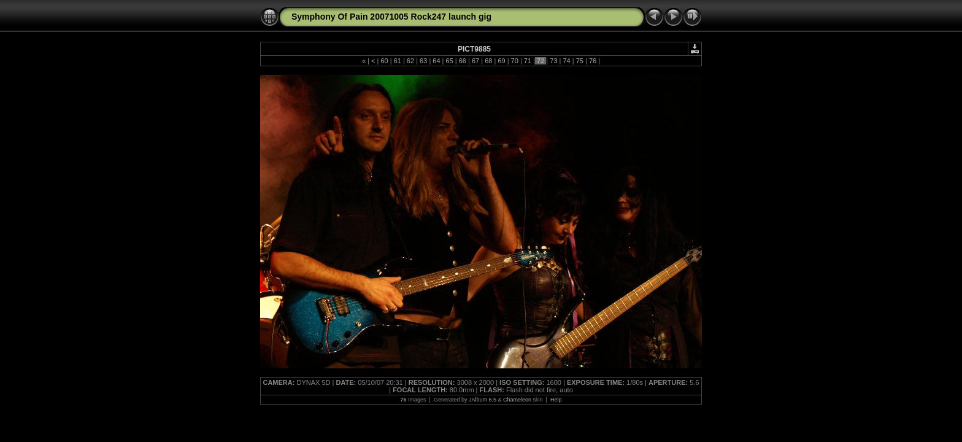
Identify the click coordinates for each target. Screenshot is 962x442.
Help (556, 400)
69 (501, 60)
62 (410, 60)
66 (462, 60)
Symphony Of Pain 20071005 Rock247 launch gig (391, 16)
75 (579, 60)
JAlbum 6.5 (482, 400)
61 (397, 60)
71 (527, 60)
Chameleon (517, 400)
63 (423, 60)
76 (592, 60)
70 (514, 60)
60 (384, 60)
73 (553, 60)
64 (436, 60)
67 (475, 60)
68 (488, 60)
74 (566, 60)
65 (449, 60)
